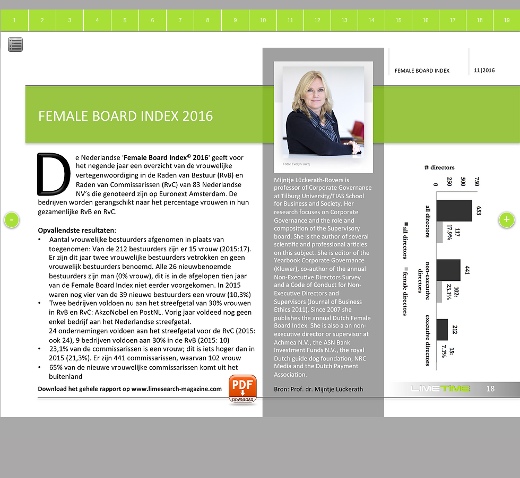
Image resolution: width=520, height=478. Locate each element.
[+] (507, 220)
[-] (11, 220)
